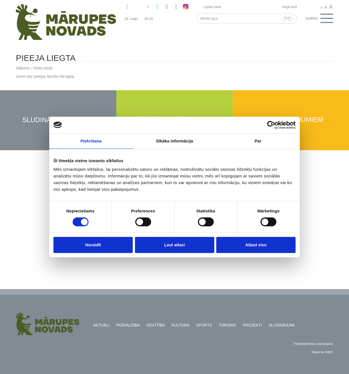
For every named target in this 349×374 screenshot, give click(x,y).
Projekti (252, 325)
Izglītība (155, 325)
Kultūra (180, 325)
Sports (204, 325)
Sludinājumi (44, 120)
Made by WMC (322, 352)
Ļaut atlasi (174, 244)
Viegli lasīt (289, 7)
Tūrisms (227, 325)
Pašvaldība (128, 325)
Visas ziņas (43, 68)
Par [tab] (258, 141)
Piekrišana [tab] (91, 141)
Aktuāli (101, 325)
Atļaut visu (256, 244)
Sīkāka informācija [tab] (174, 141)
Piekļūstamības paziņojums (313, 343)
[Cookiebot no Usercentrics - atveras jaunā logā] (271, 125)
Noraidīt (93, 244)
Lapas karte (212, 7)
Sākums (23, 68)
